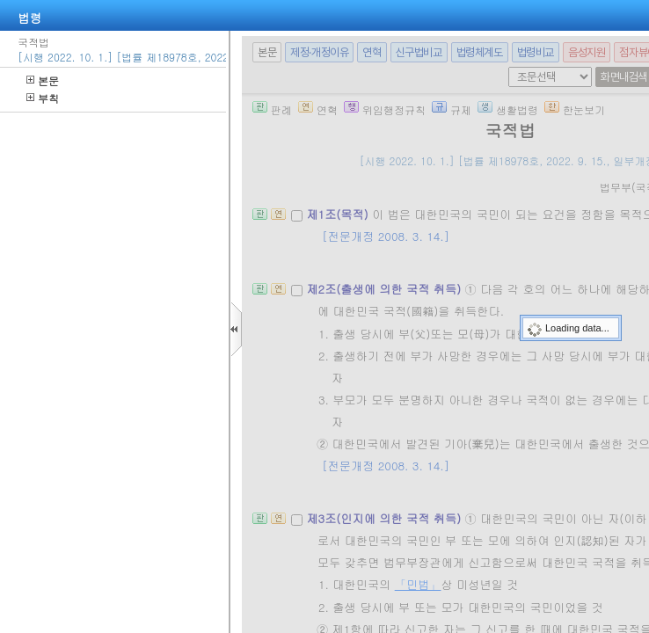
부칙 (42, 98)
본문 (42, 80)
